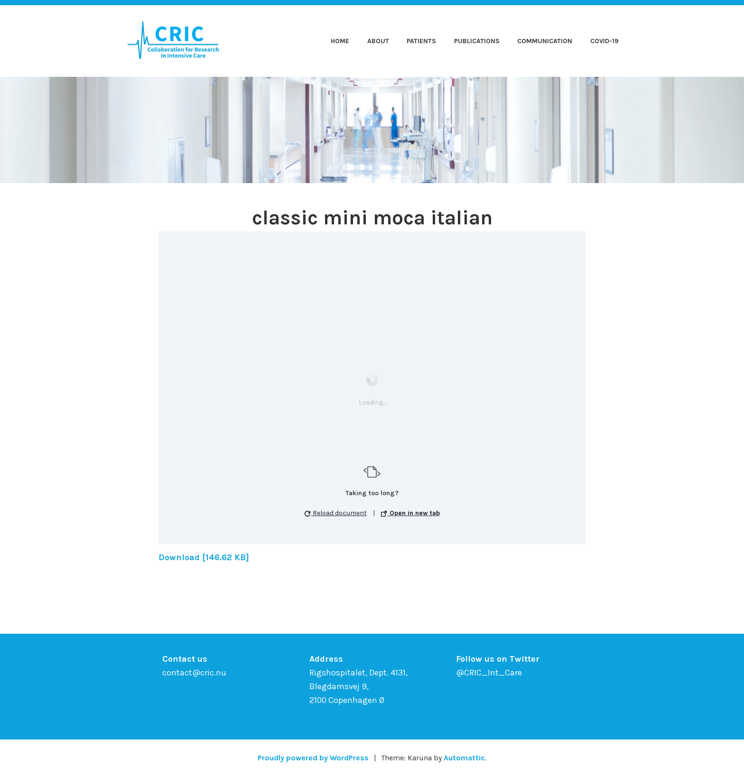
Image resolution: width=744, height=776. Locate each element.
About (378, 41)
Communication (544, 41)
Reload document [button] (336, 513)
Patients (421, 41)
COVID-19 (604, 41)
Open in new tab (410, 513)
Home (340, 41)
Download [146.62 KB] (203, 557)
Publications (477, 41)
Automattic (464, 757)
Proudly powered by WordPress (313, 757)
